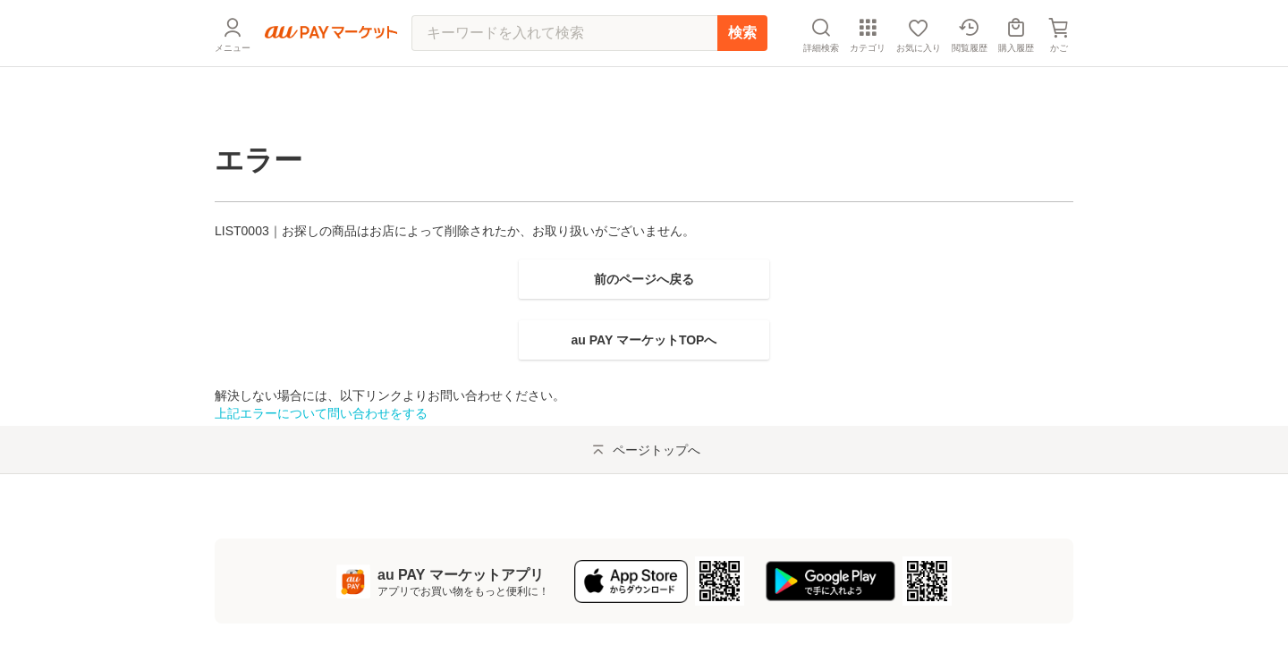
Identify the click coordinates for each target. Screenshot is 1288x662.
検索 (742, 75)
